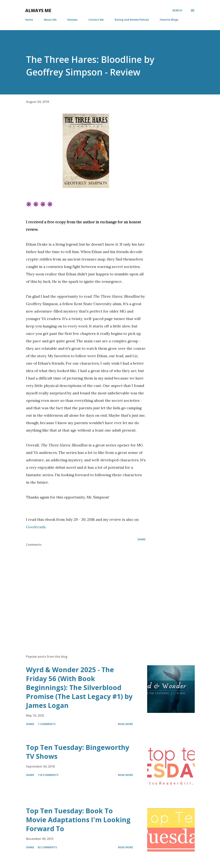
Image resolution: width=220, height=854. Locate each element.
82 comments (47, 847)
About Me (50, 19)
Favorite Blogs (169, 19)
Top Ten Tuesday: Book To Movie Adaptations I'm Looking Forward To (78, 819)
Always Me (38, 10)
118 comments (48, 775)
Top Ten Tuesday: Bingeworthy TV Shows (77, 752)
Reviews (72, 19)
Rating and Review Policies (132, 19)
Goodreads (36, 527)
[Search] (177, 10)
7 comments (46, 724)
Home (29, 19)
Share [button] (142, 539)
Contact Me (96, 19)
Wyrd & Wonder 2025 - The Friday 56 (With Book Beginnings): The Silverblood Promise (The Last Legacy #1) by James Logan (79, 687)
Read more (125, 724)
